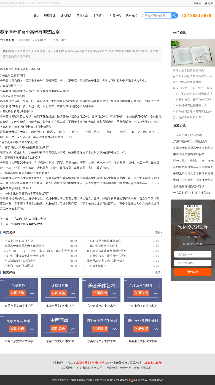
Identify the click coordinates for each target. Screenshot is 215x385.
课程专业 (49, 15)
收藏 (209, 3)
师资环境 (115, 15)
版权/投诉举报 (143, 367)
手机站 (195, 3)
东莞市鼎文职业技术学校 (91, 362)
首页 (36, 15)
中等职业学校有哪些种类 (27, 223)
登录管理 (112, 367)
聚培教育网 (7, 3)
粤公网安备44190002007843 (148, 380)
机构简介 (66, 15)
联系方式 (131, 15)
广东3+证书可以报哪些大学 (28, 218)
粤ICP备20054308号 (117, 380)
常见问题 (82, 15)
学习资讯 (98, 15)
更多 (158, 232)
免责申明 (125, 367)
